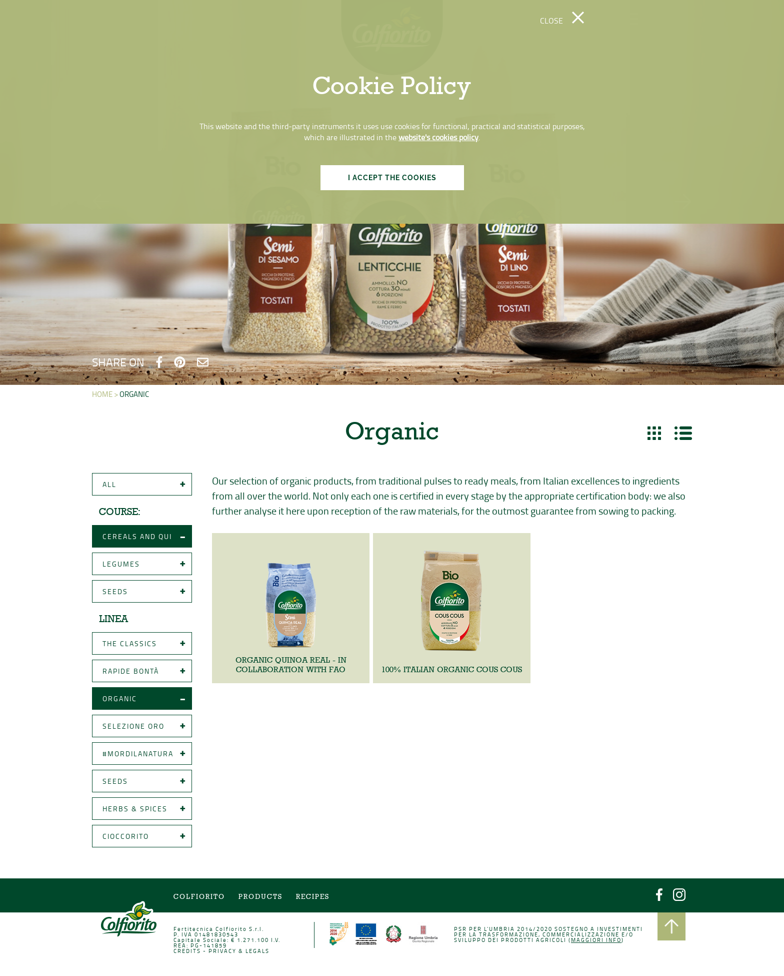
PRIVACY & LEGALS (240, 951)
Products (262, 897)
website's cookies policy (438, 137)
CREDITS (189, 951)
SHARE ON (118, 362)
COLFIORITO (201, 897)
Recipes (313, 897)
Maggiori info (595, 940)
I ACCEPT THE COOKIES (392, 178)
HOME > (107, 395)
